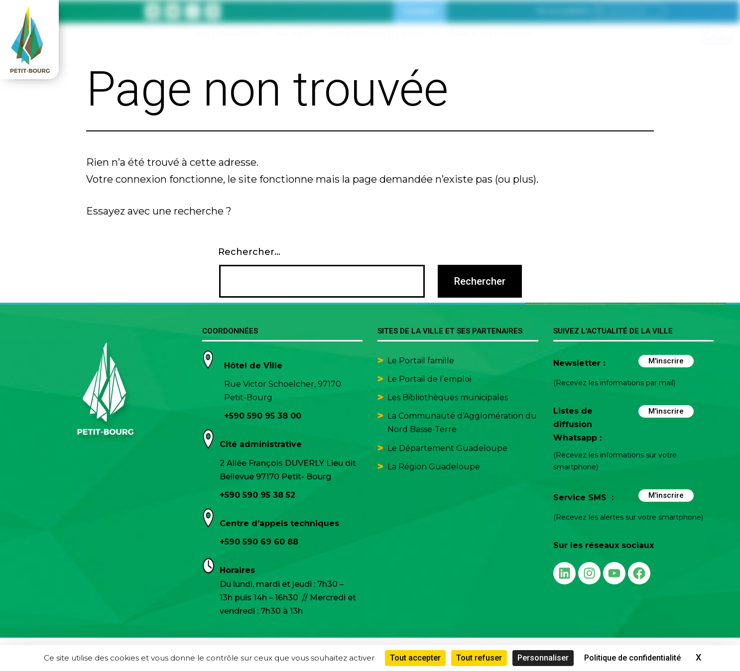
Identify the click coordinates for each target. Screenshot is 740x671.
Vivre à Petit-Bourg (494, 34)
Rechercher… (249, 251)
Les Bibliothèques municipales (447, 397)
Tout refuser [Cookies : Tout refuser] (479, 658)
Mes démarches (231, 34)
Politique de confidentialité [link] (632, 658)
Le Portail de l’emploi (429, 379)
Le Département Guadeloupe (447, 448)
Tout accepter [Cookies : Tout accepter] (415, 658)
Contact (420, 11)
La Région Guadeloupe (433, 466)
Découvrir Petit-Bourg (384, 34)
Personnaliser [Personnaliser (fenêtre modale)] (543, 658)
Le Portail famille (421, 360)
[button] (563, 11)
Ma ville (299, 34)
